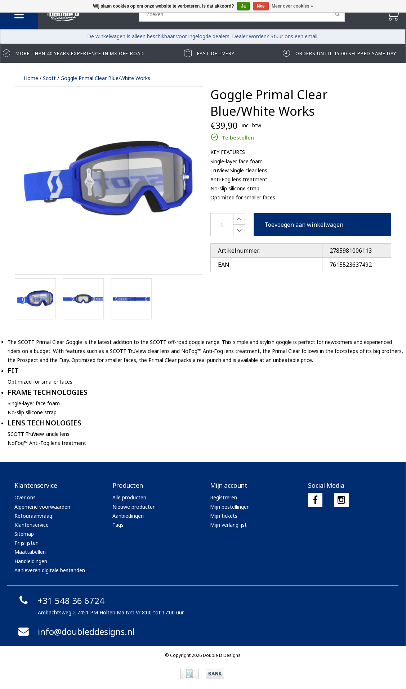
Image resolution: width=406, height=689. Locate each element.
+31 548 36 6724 (60, 600)
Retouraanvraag (33, 515)
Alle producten (129, 497)
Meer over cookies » (292, 6)
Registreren (223, 497)
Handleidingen (30, 561)
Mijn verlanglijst (228, 524)
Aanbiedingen (128, 515)
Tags (118, 524)
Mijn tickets (223, 515)
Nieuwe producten (134, 506)
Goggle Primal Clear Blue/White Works (105, 78)
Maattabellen (30, 551)
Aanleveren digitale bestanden (49, 570)
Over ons (25, 497)
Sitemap (24, 533)
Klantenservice (31, 524)
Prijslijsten (26, 542)
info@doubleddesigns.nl (75, 631)
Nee (261, 6)
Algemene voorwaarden (42, 506)
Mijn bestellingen (230, 506)
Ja (243, 6)
